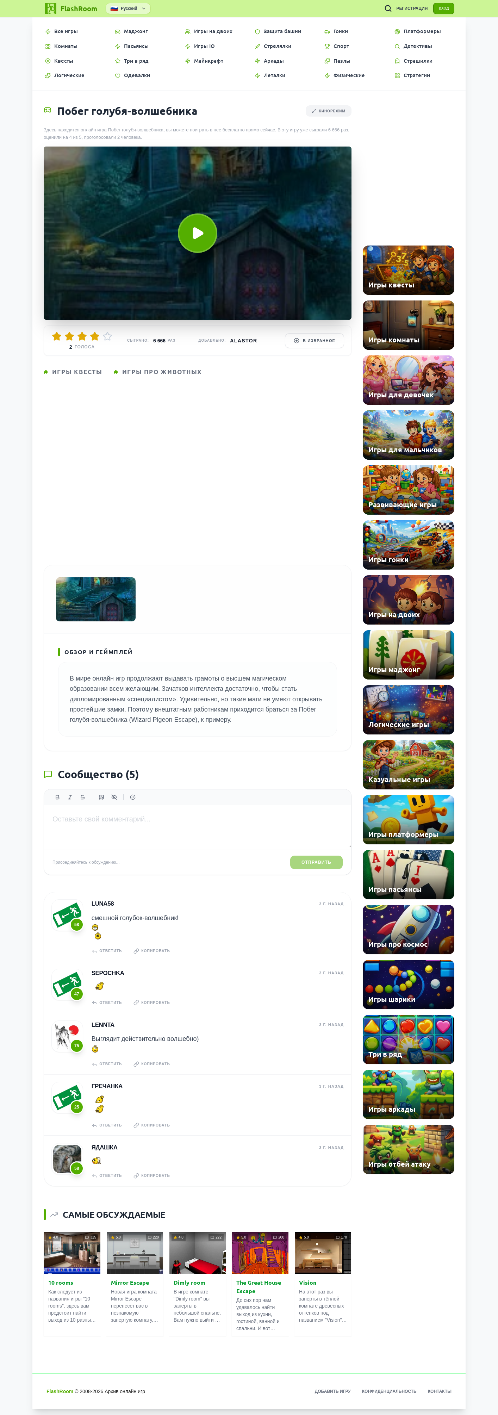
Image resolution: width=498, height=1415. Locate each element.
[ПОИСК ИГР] (383, 8)
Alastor (243, 340)
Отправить (316, 869)
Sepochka (107, 979)
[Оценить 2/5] (69, 336)
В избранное (314, 340)
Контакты (440, 1397)
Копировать (154, 958)
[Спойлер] (114, 804)
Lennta (102, 1031)
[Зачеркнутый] (83, 804)
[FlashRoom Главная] (70, 8)
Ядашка (104, 1153)
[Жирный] (57, 804)
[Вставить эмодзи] (133, 804)
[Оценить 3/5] (82, 336)
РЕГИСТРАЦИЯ (407, 8)
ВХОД (441, 8)
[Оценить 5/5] (107, 336)
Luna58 (102, 911)
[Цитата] (101, 804)
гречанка (106, 1092)
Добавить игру (333, 1397)
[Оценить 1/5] (56, 336)
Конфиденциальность (389, 1397)
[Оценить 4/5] (94, 336)
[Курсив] (70, 804)
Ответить (107, 958)
